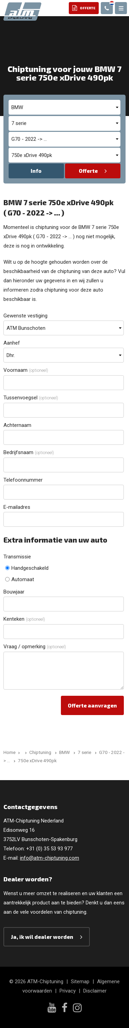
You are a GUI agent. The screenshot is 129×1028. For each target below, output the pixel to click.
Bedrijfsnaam (28, 452)
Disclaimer (95, 991)
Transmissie (17, 557)
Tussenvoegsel (30, 398)
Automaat (19, 579)
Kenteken (24, 619)
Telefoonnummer (23, 480)
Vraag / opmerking (34, 646)
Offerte (88, 171)
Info (36, 171)
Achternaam (17, 425)
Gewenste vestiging (25, 316)
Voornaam (25, 370)
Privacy (68, 991)
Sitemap (80, 981)
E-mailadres (16, 507)
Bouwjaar (13, 592)
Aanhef (11, 343)
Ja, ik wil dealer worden (42, 937)
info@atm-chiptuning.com (49, 858)
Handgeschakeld (27, 568)
